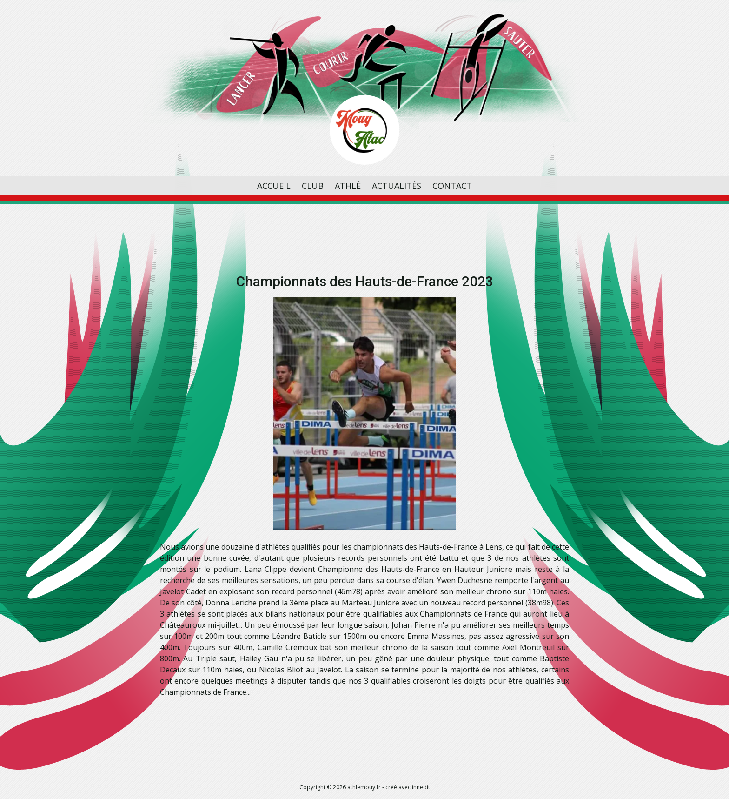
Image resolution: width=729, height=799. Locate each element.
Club (313, 185)
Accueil (274, 185)
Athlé (348, 185)
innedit (421, 787)
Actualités (396, 185)
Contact (452, 185)
